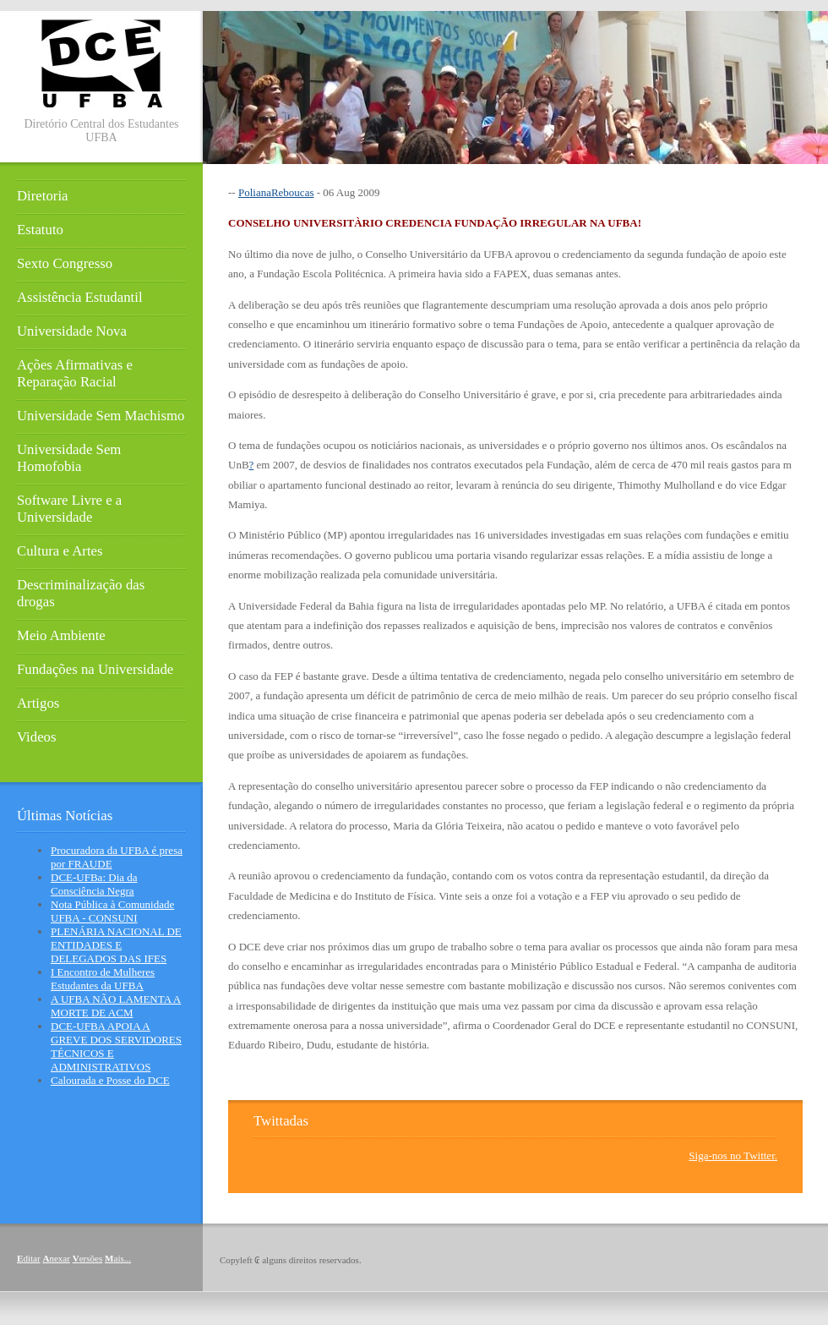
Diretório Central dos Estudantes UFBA (101, 131)
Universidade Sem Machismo (100, 416)
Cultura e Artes (60, 551)
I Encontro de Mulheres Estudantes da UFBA (103, 979)
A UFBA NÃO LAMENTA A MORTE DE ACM (116, 1006)
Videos (37, 737)
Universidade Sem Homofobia (69, 457)
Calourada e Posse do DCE (110, 1080)
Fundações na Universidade (95, 669)
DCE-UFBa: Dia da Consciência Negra (94, 884)
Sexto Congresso (64, 263)
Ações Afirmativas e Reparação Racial (75, 373)
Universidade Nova (72, 331)
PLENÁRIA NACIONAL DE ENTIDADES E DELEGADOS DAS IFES (116, 945)
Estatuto (40, 230)
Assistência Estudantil (80, 297)
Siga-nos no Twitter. (733, 1155)
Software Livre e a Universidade (69, 508)
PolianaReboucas (276, 192)
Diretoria (42, 196)
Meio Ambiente (61, 635)
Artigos (38, 703)
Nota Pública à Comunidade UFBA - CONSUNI (112, 911)
